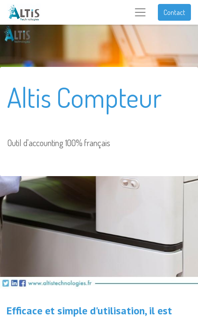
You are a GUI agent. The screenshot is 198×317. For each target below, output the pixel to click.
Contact (174, 12)
